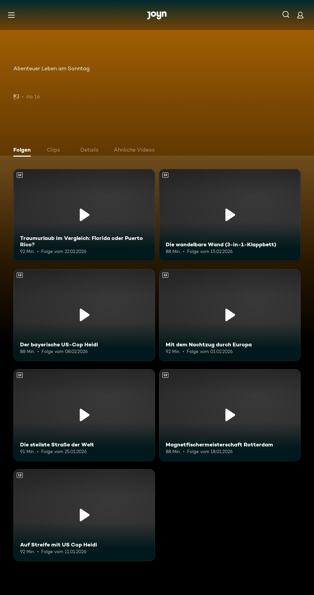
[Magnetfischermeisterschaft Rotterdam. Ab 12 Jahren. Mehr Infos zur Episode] (230, 415)
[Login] (300, 15)
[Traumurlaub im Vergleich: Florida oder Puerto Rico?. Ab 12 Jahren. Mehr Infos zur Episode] (84, 215)
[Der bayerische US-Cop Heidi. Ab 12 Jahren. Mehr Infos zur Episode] (84, 315)
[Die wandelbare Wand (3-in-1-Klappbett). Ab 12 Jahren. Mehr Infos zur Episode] (230, 215)
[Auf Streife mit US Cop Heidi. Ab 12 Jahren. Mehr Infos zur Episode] (84, 515)
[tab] (23, 151)
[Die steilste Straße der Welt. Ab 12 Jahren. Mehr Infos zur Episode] (84, 415)
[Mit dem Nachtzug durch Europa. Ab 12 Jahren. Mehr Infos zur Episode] (230, 315)
